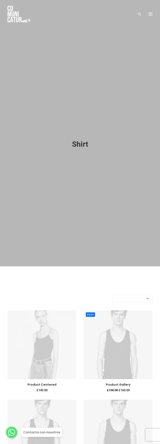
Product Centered (42, 382)
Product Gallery (118, 382)
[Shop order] (132, 295)
